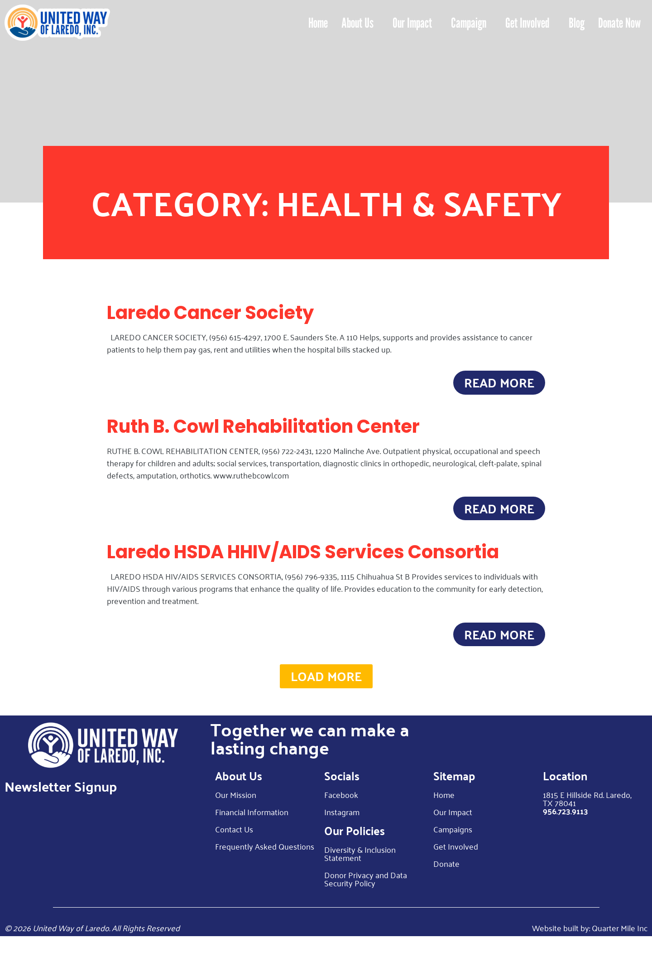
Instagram (342, 832)
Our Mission (235, 815)
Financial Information (251, 832)
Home (318, 22)
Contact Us (234, 849)
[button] (326, 694)
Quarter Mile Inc (619, 948)
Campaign (468, 22)
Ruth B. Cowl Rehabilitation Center (263, 431)
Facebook (341, 815)
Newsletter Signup (61, 806)
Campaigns (452, 849)
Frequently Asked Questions (264, 867)
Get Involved (527, 22)
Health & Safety (418, 202)
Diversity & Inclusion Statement (360, 874)
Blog (577, 22)
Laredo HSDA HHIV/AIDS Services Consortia (303, 562)
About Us (357, 22)
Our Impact (412, 22)
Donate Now (619, 22)
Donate (446, 884)
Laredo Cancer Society (210, 312)
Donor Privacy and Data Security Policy (365, 899)
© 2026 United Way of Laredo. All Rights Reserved (92, 948)
